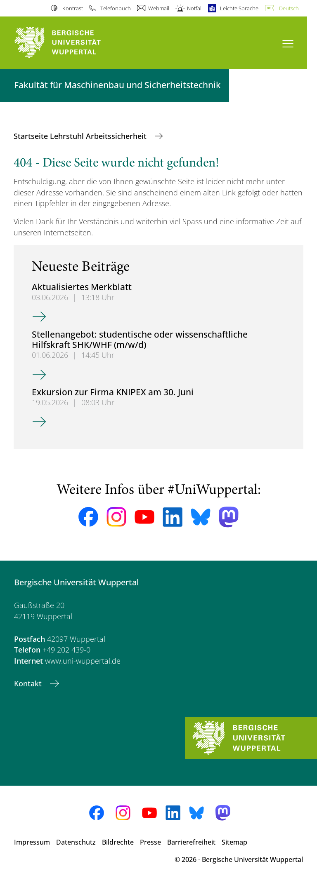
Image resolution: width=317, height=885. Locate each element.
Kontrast (72, 8)
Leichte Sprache (239, 8)
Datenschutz (76, 842)
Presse (150, 842)
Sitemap (234, 842)
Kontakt (29, 683)
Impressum (32, 842)
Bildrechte (118, 842)
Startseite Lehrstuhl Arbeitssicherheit (81, 136)
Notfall (195, 8)
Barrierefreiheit (191, 842)
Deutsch (289, 8)
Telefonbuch (115, 8)
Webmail (158, 8)
